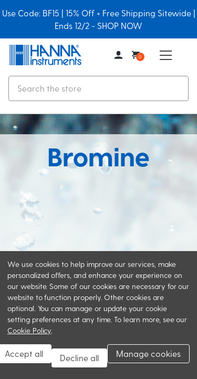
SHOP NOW (119, 26)
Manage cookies (148, 353)
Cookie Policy (29, 330)
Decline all (79, 358)
